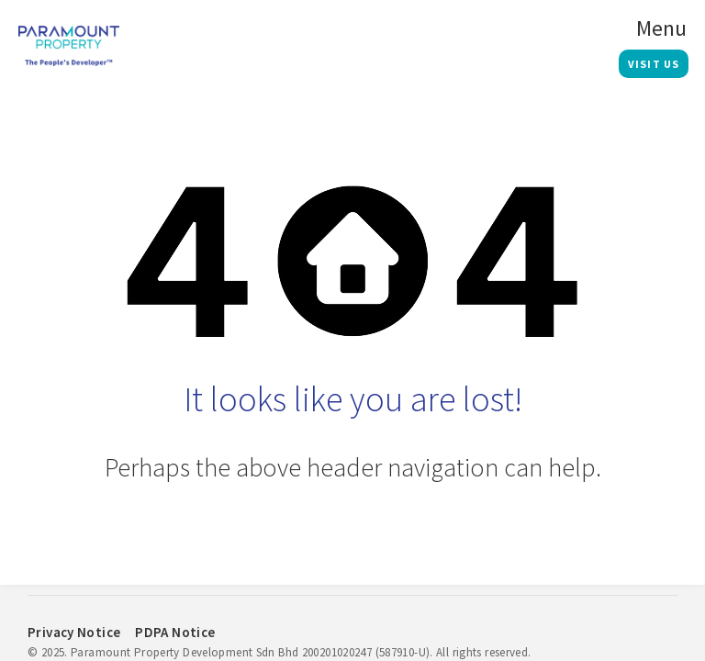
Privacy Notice (74, 632)
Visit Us (654, 64)
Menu (661, 28)
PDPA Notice (175, 632)
